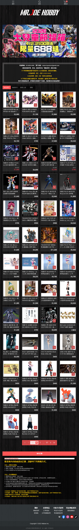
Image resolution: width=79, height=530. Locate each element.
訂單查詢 (46, 510)
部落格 (36, 513)
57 (47, 442)
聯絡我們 (36, 510)
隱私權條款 (71, 510)
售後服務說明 (58, 513)
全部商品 (46, 508)
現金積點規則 (71, 508)
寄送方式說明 (58, 510)
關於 (36, 508)
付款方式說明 (58, 508)
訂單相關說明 (46, 513)
